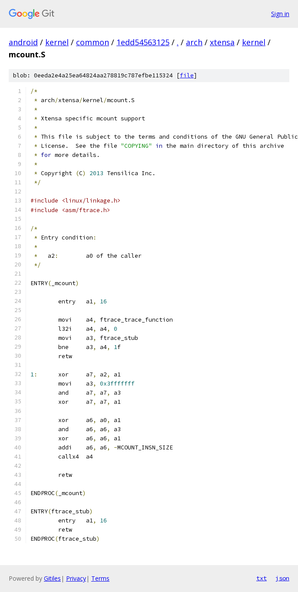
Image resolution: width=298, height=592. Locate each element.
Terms (100, 578)
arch (194, 42)
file (187, 75)
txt (261, 578)
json (282, 578)
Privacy (76, 578)
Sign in (280, 14)
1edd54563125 (142, 42)
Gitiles (52, 578)
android (23, 42)
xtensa (222, 42)
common (92, 42)
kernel (57, 42)
